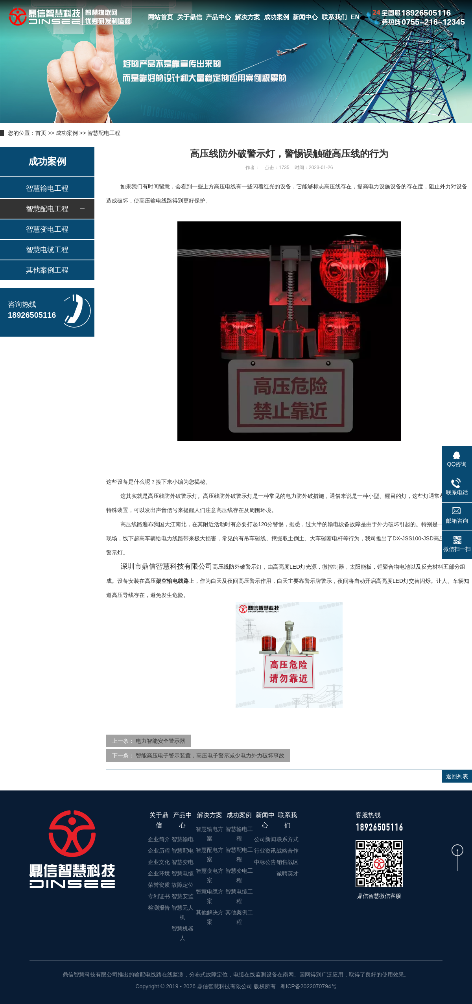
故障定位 (182, 885)
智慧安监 (182, 896)
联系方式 (288, 839)
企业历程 (159, 850)
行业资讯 (265, 850)
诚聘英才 (288, 873)
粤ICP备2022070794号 (308, 986)
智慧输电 (182, 839)
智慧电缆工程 (47, 250)
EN (355, 17)
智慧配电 (182, 850)
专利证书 (159, 896)
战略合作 (288, 850)
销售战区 (288, 862)
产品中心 (218, 17)
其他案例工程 (47, 270)
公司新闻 (265, 839)
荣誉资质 (159, 885)
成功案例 (276, 17)
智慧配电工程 (103, 133)
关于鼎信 (189, 17)
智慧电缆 (182, 873)
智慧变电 (182, 862)
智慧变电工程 (47, 229)
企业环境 (159, 873)
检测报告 (159, 908)
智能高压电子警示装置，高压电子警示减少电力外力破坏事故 (210, 755)
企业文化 (159, 862)
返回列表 (457, 776)
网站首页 (160, 17)
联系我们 (334, 17)
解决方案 (247, 17)
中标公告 (265, 862)
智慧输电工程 (47, 188)
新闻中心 (305, 17)
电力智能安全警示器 (160, 741)
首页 (40, 133)
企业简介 (159, 839)
